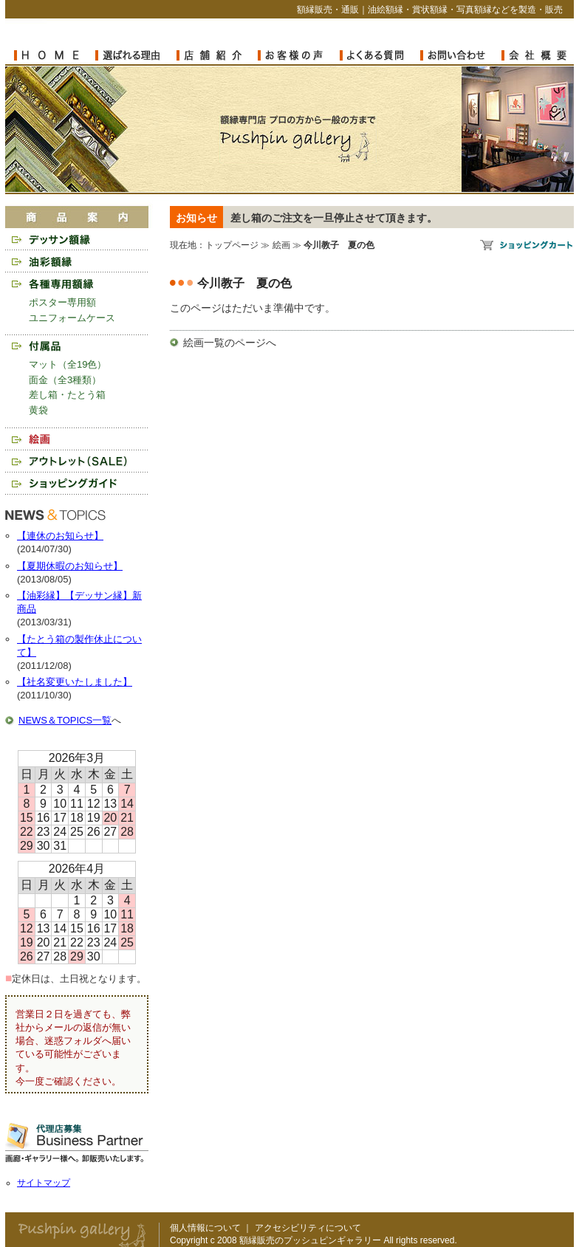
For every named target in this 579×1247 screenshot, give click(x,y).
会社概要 (534, 56)
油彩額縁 (76, 261)
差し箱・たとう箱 (67, 394)
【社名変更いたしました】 (74, 681)
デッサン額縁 (76, 239)
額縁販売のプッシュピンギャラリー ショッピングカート (527, 245)
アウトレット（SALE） (76, 461)
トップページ (231, 245)
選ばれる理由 (136, 56)
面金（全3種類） (65, 379)
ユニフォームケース (72, 317)
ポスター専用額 (62, 302)
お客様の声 (298, 56)
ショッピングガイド (76, 483)
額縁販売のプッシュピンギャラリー (298, 138)
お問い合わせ (460, 56)
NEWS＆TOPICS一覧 (65, 720)
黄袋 (38, 410)
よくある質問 (379, 56)
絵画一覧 (204, 342)
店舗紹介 (217, 56)
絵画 (76, 438)
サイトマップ (43, 1183)
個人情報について (205, 1228)
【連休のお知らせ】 (60, 535)
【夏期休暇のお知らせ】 (70, 565)
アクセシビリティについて (308, 1228)
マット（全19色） (67, 364)
